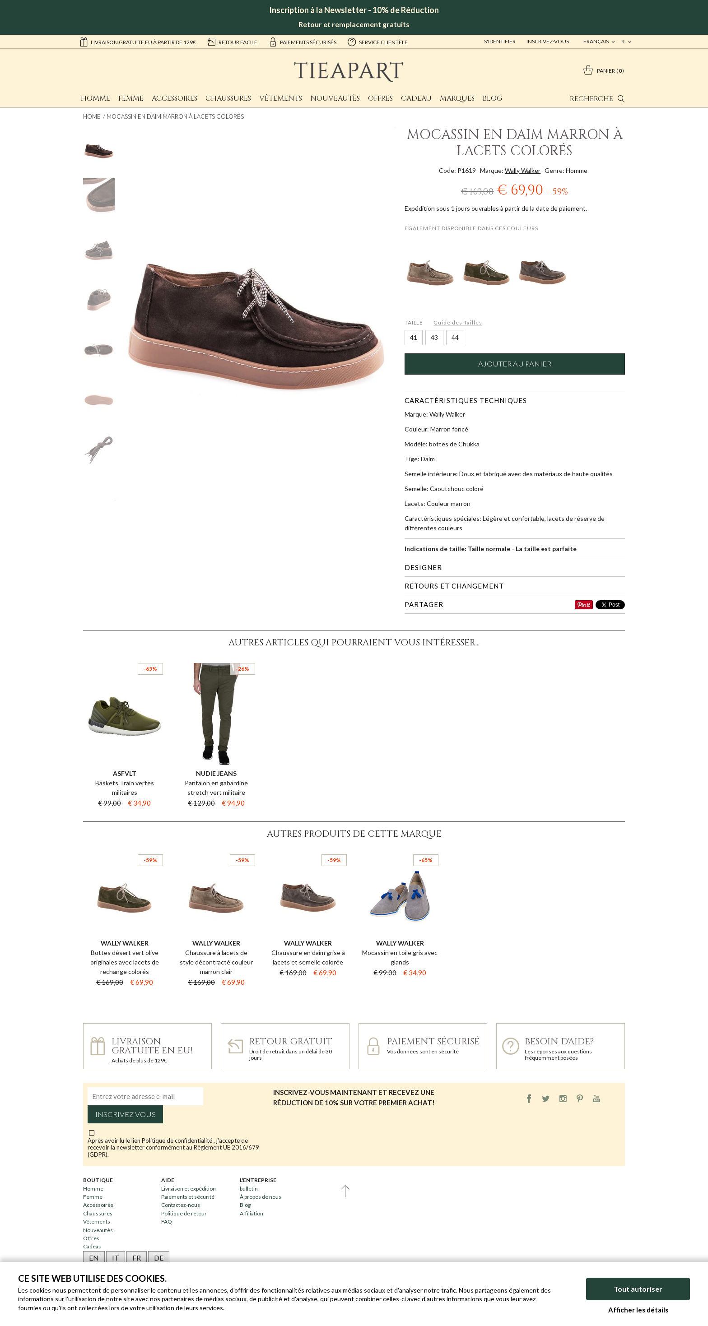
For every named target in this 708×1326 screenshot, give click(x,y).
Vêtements (280, 98)
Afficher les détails (638, 1310)
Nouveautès (335, 98)
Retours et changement (454, 586)
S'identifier (500, 41)
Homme (95, 98)
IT (115, 1257)
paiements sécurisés (302, 41)
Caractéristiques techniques (466, 400)
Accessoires (174, 98)
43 (434, 337)
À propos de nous (260, 1196)
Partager (424, 604)
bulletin (249, 1188)
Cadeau (416, 98)
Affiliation (251, 1213)
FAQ (166, 1221)
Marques (457, 98)
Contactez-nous (180, 1204)
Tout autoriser (638, 1288)
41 (413, 337)
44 (455, 337)
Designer (423, 567)
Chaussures (228, 98)
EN (94, 1257)
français (596, 41)
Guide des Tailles (457, 322)
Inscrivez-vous (547, 41)
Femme (131, 98)
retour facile (232, 41)
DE (158, 1257)
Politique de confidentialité (178, 1140)
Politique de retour (184, 1213)
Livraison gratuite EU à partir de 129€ (137, 41)
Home (92, 116)
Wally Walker (522, 170)
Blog (492, 98)
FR (136, 1257)
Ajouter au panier (514, 363)
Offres (380, 98)
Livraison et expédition (188, 1188)
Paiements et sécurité (187, 1196)
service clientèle (377, 41)
